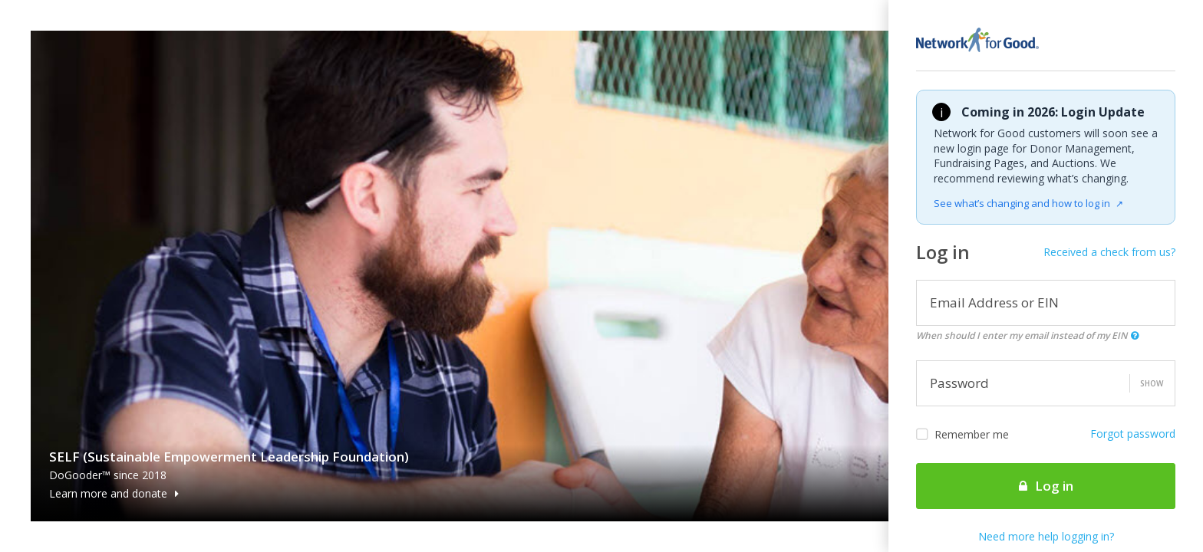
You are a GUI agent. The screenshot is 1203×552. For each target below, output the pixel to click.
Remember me (962, 434)
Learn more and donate (114, 493)
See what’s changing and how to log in (1028, 203)
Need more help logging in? (1046, 536)
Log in (1046, 486)
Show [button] (1151, 383)
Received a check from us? (1109, 252)
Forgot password (1132, 433)
